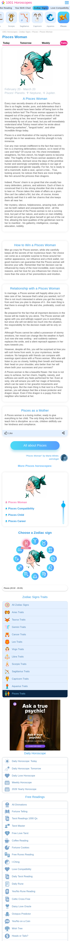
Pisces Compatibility (21, 508)
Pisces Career (17, 521)
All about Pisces (35, 445)
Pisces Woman (17, 502)
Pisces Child (16, 514)
